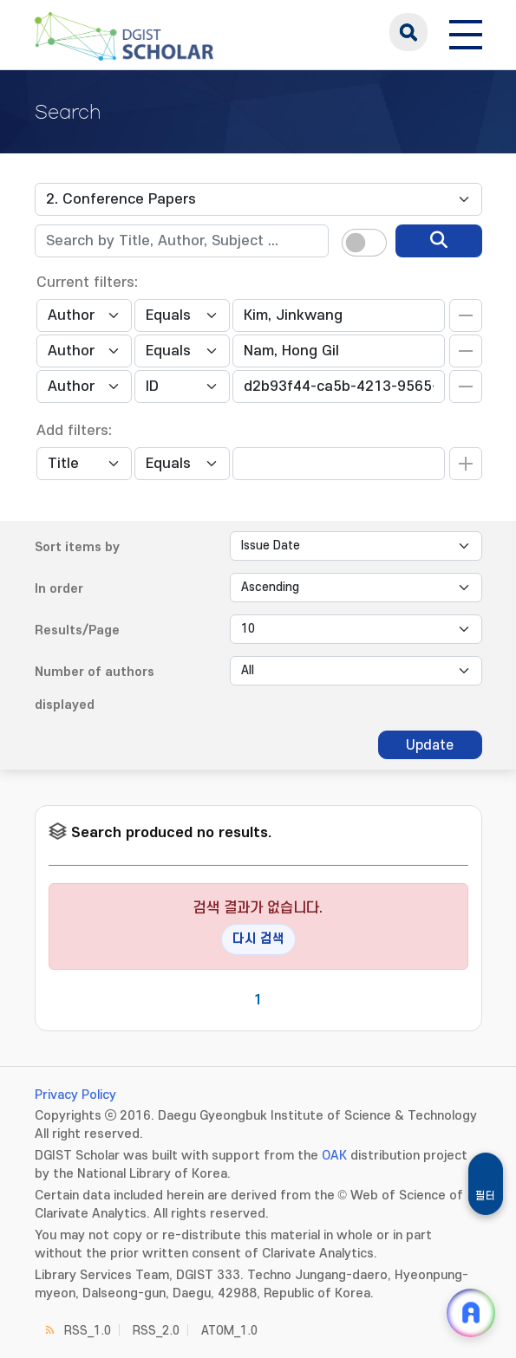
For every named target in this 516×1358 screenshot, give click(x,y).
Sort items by (77, 547)
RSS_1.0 (87, 1330)
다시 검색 (258, 939)
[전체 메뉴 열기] (465, 32)
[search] (438, 240)
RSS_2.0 (156, 1330)
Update (430, 745)
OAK (334, 1155)
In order (59, 589)
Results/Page (77, 630)
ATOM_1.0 (229, 1330)
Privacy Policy (75, 1095)
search (408, 32)
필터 (485, 1196)
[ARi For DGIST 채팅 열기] (471, 1313)
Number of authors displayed (94, 688)
